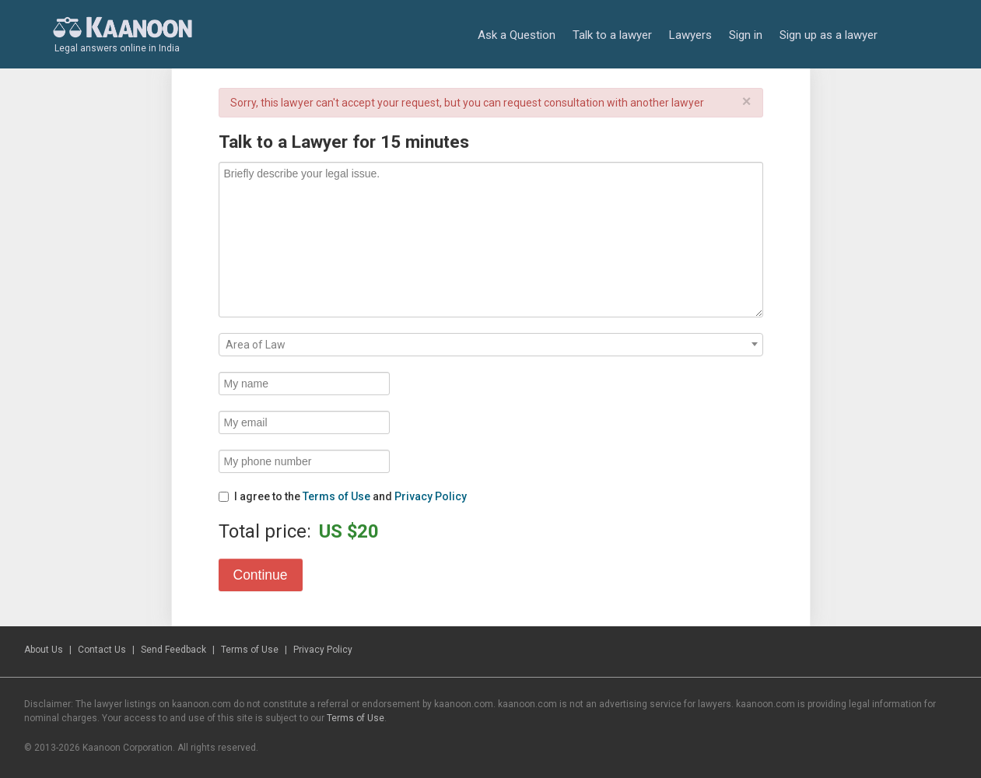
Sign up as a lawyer (829, 35)
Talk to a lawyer (612, 35)
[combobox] (491, 344)
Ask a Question (516, 35)
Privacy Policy (430, 496)
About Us (43, 649)
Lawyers (690, 35)
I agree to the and (343, 496)
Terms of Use (336, 496)
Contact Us (102, 649)
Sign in (745, 35)
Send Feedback (173, 649)
